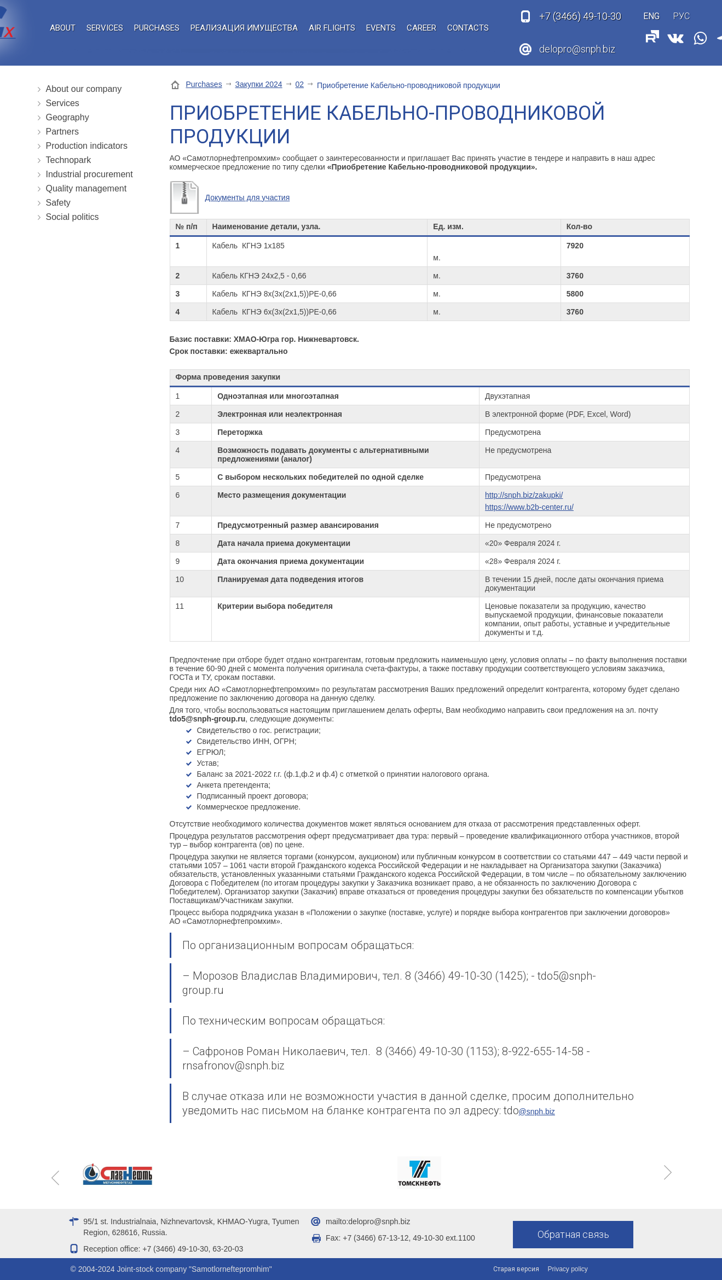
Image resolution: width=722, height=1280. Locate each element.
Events (381, 28)
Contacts (468, 28)
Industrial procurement (89, 174)
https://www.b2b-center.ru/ (529, 507)
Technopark (68, 160)
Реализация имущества (244, 28)
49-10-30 (580, 16)
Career (421, 28)
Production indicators (87, 145)
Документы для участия (247, 197)
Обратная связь (573, 1234)
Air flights (332, 28)
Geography (67, 117)
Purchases (157, 28)
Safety (58, 202)
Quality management (86, 188)
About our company (84, 89)
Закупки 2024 (258, 84)
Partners (62, 131)
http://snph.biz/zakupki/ (524, 495)
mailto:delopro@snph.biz (368, 1221)
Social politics (72, 217)
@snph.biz (537, 1111)
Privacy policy (568, 1269)
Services (104, 28)
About (63, 28)
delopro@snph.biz (577, 49)
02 (300, 84)
